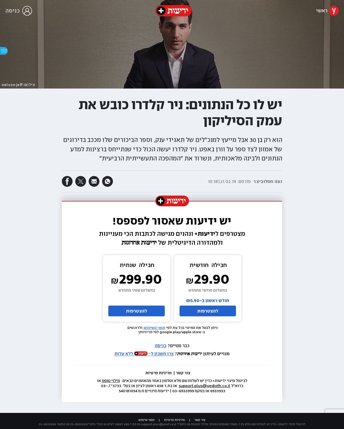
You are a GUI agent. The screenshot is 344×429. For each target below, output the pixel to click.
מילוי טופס (111, 380)
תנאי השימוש (154, 327)
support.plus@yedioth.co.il (204, 385)
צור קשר (183, 373)
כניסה (160, 345)
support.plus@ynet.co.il (158, 424)
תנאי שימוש (146, 420)
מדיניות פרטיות (159, 373)
